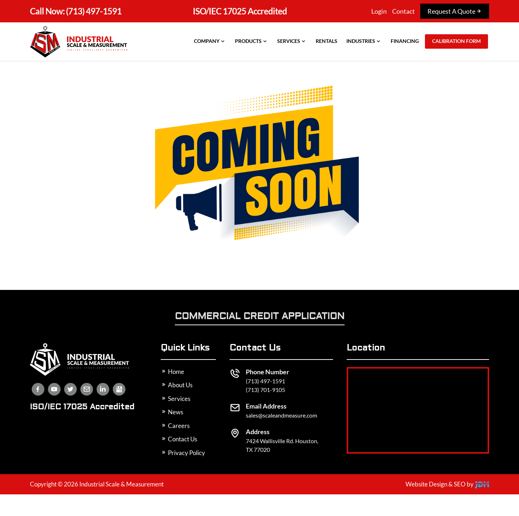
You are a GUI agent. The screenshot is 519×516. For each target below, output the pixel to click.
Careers (175, 425)
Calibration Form (456, 41)
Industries (364, 41)
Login (379, 11)
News (172, 412)
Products (251, 41)
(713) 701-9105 (265, 389)
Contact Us (179, 439)
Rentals (326, 41)
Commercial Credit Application (260, 317)
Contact (403, 11)
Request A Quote (454, 11)
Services (292, 41)
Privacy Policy (183, 453)
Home (172, 371)
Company (210, 41)
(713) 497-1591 (75, 11)
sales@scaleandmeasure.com (281, 415)
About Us (176, 385)
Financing (405, 41)
